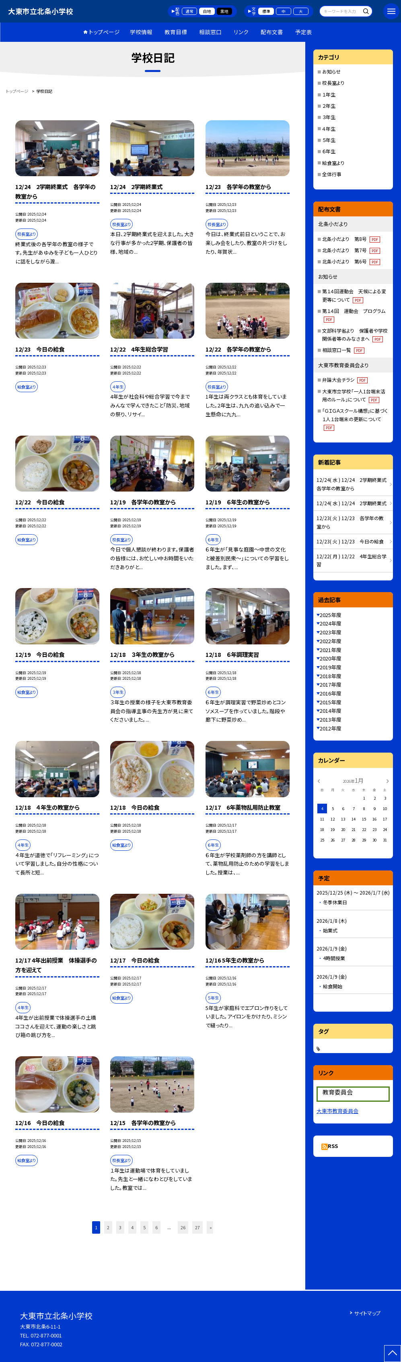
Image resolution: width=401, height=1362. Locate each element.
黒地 (224, 11)
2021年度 (330, 650)
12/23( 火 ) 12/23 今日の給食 (350, 541)
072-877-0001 (46, 1335)
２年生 (328, 105)
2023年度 (330, 632)
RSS (333, 1146)
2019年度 (330, 667)
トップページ (104, 32)
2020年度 (330, 658)
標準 (266, 11)
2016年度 (330, 693)
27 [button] (197, 1227)
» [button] (211, 1227)
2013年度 (330, 719)
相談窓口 (210, 32)
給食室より (333, 162)
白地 (207, 11)
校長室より (333, 82)
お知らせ (331, 71)
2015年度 (330, 702)
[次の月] (388, 780)
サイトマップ (367, 1313)
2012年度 (330, 728)
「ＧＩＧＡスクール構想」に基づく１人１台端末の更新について (355, 418)
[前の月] (318, 780)
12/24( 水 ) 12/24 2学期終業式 (352, 503)
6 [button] (156, 1227)
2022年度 (330, 641)
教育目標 (176, 32)
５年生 (328, 139)
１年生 (328, 94)
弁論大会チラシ (345, 379)
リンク (241, 32)
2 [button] (108, 1227)
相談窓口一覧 (343, 349)
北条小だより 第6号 (351, 261)
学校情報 (141, 32)
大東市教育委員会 (337, 1111)
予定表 (303, 32)
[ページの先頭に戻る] (393, 1354)
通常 (189, 11)
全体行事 (331, 174)
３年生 (328, 116)
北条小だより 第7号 (351, 250)
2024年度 (330, 623)
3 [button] (120, 1227)
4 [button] (132, 1227)
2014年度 (330, 710)
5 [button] (144, 1227)
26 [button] (183, 1227)
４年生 (328, 128)
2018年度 (330, 676)
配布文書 (272, 32)
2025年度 (330, 615)
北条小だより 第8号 (351, 238)
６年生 (328, 151)
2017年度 (330, 684)
